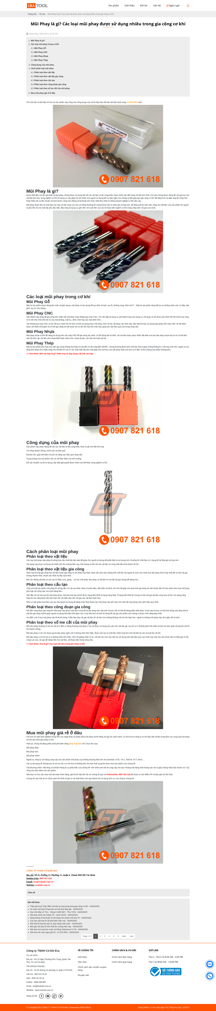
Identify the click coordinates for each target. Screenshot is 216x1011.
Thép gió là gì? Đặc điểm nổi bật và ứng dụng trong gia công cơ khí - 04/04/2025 (64, 906)
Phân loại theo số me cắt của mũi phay (52, 88)
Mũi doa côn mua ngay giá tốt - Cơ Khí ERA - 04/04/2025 (54, 932)
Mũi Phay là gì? (38, 40)
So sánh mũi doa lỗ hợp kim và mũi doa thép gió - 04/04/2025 (56, 909)
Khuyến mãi (83, 975)
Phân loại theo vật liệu (44, 72)
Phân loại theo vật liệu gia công (48, 76)
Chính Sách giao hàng (122, 962)
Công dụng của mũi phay (42, 65)
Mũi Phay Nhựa (41, 56)
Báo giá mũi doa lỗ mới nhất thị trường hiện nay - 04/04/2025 (56, 926)
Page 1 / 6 (87, 936)
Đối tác (144, 5)
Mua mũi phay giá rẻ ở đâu (43, 93)
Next (124, 936)
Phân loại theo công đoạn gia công (50, 84)
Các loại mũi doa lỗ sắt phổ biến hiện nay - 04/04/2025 (53, 921)
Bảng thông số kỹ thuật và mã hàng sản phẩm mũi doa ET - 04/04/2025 (60, 918)
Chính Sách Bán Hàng (122, 957)
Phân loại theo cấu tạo (44, 80)
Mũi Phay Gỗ (40, 48)
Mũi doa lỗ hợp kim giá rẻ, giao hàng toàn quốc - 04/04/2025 (56, 924)
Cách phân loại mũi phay (42, 68)
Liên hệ (157, 5)
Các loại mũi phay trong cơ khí (45, 44)
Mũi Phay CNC (41, 52)
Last (131, 936)
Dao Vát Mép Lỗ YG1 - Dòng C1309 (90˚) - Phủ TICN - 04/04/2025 (58, 912)
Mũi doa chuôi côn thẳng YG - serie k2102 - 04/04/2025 (54, 915)
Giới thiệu (130, 5)
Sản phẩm (113, 5)
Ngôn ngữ (173, 5)
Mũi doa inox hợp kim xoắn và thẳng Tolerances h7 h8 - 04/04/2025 (59, 929)
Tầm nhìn (82, 962)
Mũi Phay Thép (41, 60)
